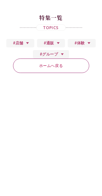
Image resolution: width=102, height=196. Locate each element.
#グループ (49, 54)
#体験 (80, 43)
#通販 (49, 43)
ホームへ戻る (51, 65)
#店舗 (18, 43)
